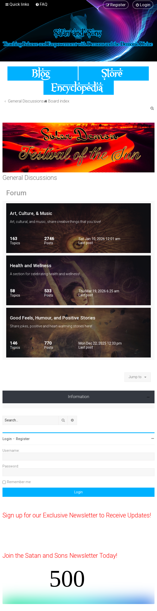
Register (23, 439)
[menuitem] (41, 4)
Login (7, 439)
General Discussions (29, 177)
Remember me (19, 482)
